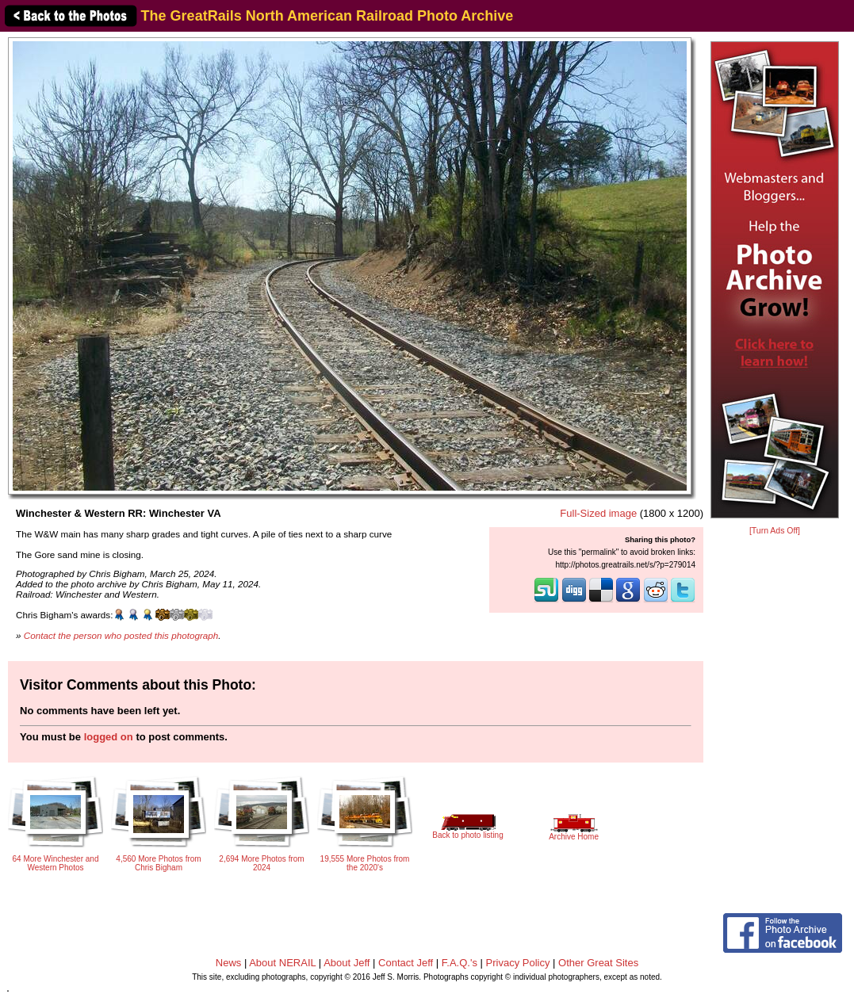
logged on (108, 737)
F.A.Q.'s (459, 963)
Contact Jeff (405, 963)
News (229, 963)
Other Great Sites (598, 963)
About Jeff (347, 963)
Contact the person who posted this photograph (121, 635)
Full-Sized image (598, 513)
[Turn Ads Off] (774, 530)
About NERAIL (282, 963)
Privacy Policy (518, 963)
